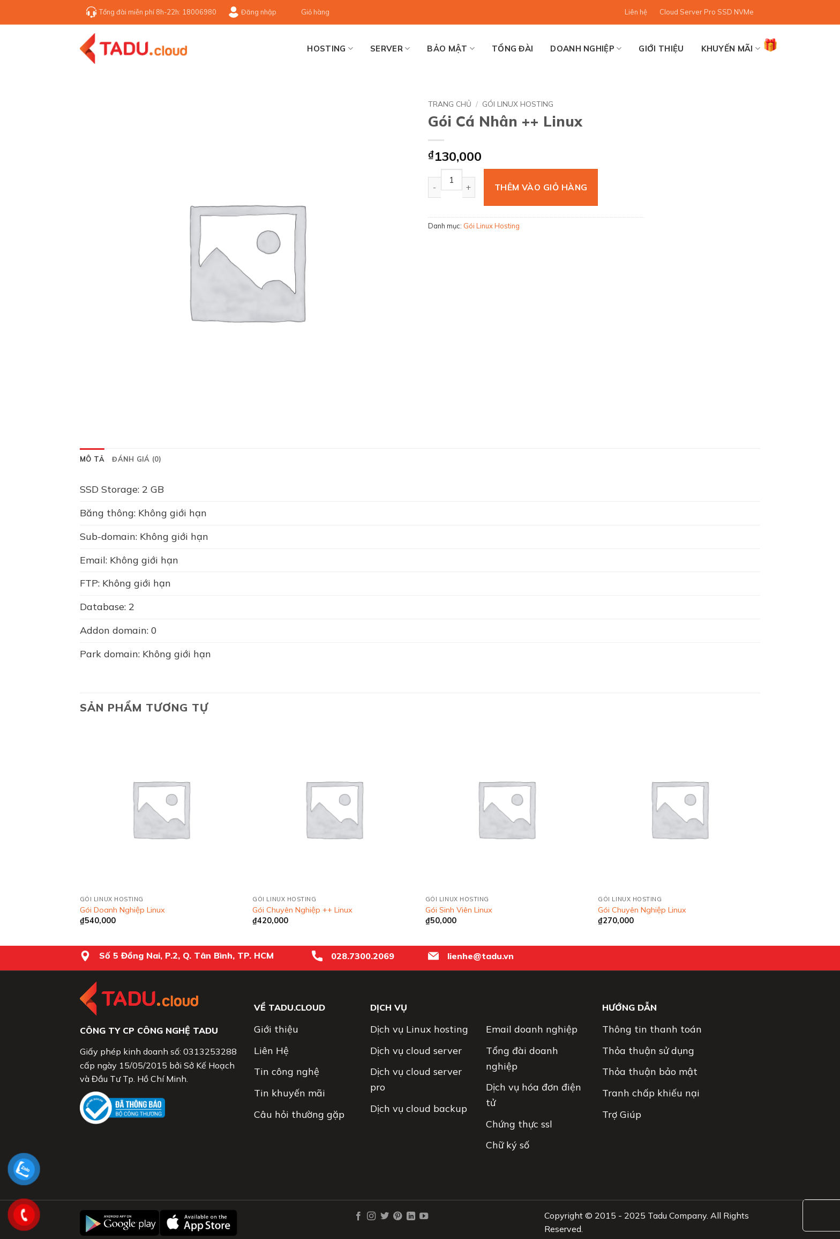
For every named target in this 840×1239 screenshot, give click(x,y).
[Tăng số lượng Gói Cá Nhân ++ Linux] (468, 187)
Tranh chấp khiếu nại (651, 1093)
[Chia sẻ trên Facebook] (438, 249)
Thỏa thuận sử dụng (648, 1050)
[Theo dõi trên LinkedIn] (410, 1216)
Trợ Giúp (621, 1114)
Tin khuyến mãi (289, 1093)
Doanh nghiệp (585, 48)
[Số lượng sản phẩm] (451, 179)
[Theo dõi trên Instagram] (371, 1216)
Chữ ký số (507, 1145)
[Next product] (733, 101)
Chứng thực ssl (519, 1124)
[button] (94, 413)
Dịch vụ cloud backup (418, 1108)
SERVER (390, 48)
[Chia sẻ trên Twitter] (457, 249)
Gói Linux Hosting (517, 103)
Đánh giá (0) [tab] (136, 459)
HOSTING (330, 48)
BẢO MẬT (451, 48)
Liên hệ (636, 12)
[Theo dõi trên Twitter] (384, 1216)
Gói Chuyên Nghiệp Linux (642, 910)
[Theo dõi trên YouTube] (423, 1216)
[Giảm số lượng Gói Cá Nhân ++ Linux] (434, 187)
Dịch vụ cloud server (416, 1050)
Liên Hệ (271, 1050)
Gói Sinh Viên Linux (458, 910)
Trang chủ (449, 103)
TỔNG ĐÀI (512, 48)
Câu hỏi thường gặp (299, 1114)
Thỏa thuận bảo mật (650, 1071)
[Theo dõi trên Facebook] (358, 1216)
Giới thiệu (661, 48)
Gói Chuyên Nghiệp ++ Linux (302, 910)
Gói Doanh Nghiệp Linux (122, 910)
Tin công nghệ (286, 1071)
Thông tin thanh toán (652, 1029)
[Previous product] (752, 101)
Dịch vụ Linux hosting (419, 1029)
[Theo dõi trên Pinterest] (397, 1216)
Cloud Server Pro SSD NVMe (706, 12)
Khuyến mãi (731, 46)
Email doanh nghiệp (532, 1029)
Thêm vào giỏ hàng (541, 187)
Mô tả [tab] (92, 459)
